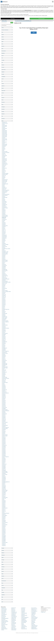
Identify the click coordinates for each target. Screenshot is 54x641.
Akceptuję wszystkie (41, 18)
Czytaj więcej (13, 18)
